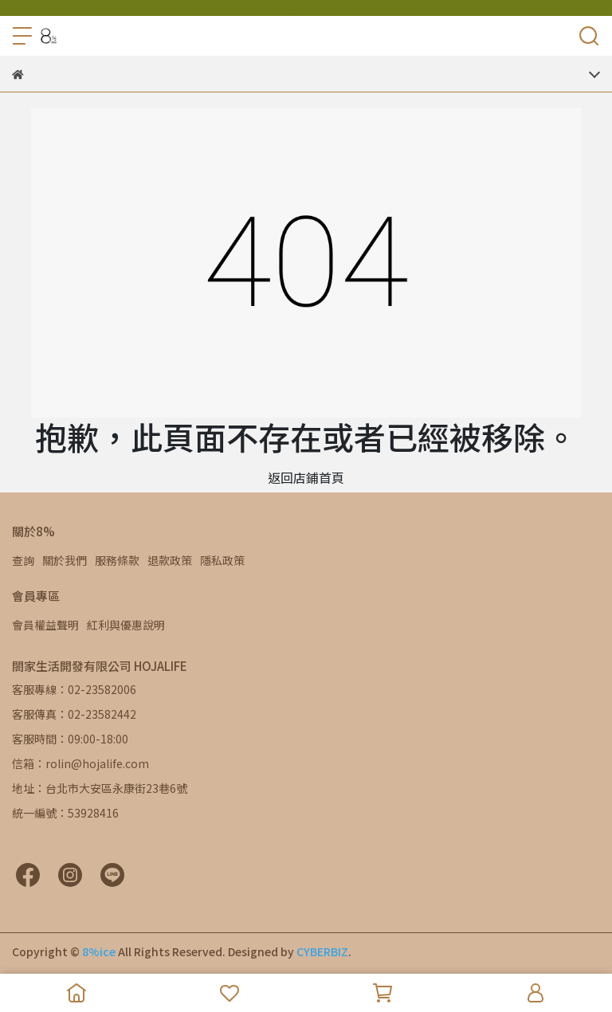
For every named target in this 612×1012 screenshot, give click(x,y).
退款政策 (169, 560)
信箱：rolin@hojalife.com (80, 763)
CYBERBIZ (322, 951)
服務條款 (117, 560)
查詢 (23, 560)
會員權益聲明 (45, 625)
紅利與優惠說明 (126, 625)
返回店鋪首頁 (306, 477)
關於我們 (64, 560)
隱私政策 (222, 560)
